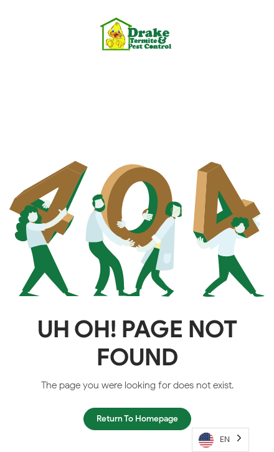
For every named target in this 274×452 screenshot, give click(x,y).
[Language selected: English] (220, 440)
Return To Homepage (137, 418)
